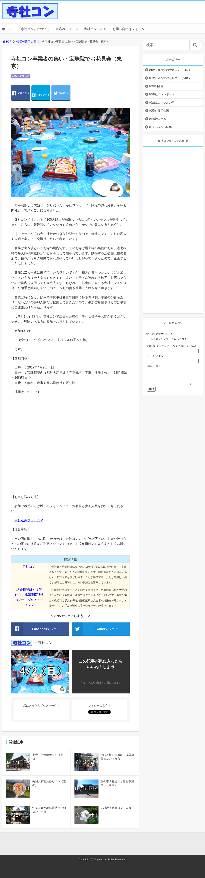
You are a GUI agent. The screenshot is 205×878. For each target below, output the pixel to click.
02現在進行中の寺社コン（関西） (170, 78)
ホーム (7, 29)
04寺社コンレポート (162, 94)
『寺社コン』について (34, 29)
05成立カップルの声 (162, 102)
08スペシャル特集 (160, 127)
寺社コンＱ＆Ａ (95, 29)
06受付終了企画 (26, 41)
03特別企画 (156, 86)
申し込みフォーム (27, 520)
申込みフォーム (67, 29)
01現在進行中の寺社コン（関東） (170, 69)
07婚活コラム (157, 118)
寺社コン (29, 566)
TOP (6, 41)
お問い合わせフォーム (128, 29)
